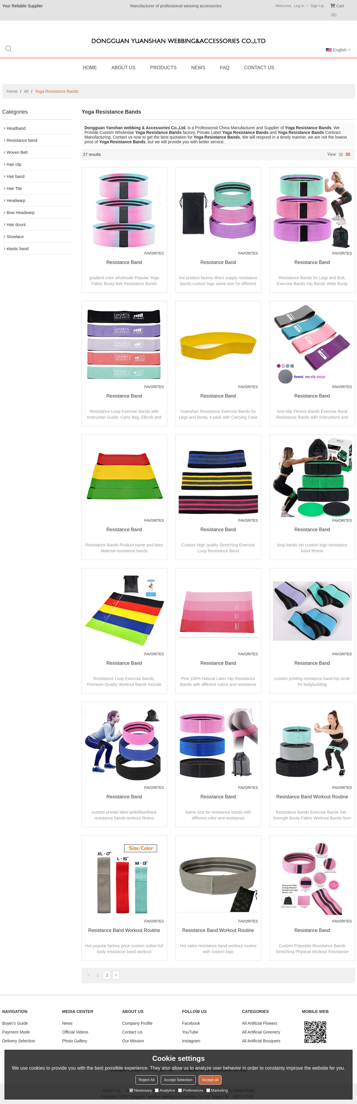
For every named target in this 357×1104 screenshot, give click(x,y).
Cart (336, 10)
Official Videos (75, 1032)
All (26, 91)
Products (163, 67)
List (340, 154)
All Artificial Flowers (260, 1023)
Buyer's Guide (15, 1023)
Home (90, 67)
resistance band (124, 262)
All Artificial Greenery (261, 1032)
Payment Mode (16, 1032)
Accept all (210, 1080)
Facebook (191, 1023)
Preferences (190, 1090)
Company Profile (137, 1023)
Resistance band (312, 930)
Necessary (140, 1090)
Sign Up (317, 6)
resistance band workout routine (312, 796)
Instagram (191, 1041)
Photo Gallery (74, 1041)
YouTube (190, 1032)
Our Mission (133, 1041)
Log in (299, 6)
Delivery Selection (18, 1041)
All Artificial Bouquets (261, 1041)
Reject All (147, 1080)
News (198, 67)
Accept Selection (178, 1080)
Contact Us (259, 67)
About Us (124, 67)
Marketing (217, 1090)
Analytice (165, 1090)
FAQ (224, 67)
